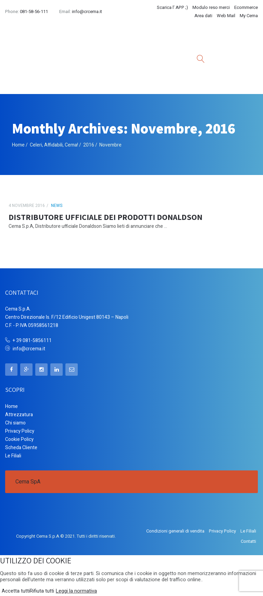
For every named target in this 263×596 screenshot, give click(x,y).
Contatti (248, 541)
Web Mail (226, 15)
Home (18, 145)
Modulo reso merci (211, 7)
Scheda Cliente (21, 447)
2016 (88, 145)
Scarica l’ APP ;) (172, 7)
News (56, 205)
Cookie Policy (19, 439)
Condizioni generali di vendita (175, 531)
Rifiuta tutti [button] (42, 591)
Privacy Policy (19, 431)
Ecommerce (246, 7)
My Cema (249, 15)
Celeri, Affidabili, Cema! (54, 145)
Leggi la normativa (76, 591)
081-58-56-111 (34, 11)
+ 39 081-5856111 (32, 340)
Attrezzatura (19, 414)
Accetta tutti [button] (16, 591)
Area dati (203, 15)
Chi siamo (15, 422)
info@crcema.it (87, 11)
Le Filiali (13, 455)
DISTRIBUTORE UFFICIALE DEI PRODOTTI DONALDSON (105, 216)
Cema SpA (27, 482)
